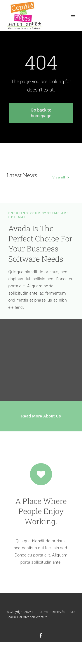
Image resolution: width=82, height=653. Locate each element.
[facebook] (41, 635)
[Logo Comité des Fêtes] (25, 3)
